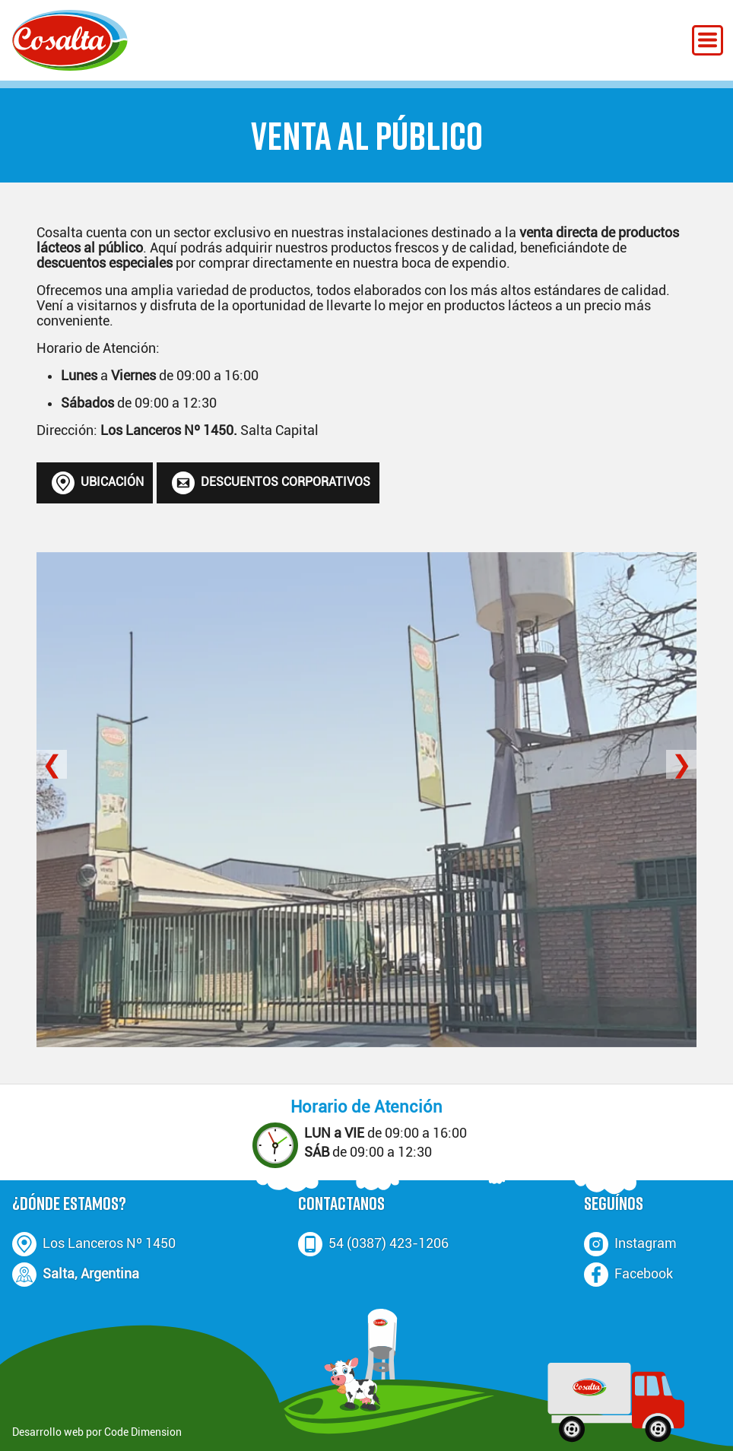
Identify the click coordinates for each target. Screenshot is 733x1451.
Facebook (643, 1273)
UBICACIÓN (98, 482)
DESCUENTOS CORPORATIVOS (271, 482)
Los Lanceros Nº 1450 (109, 1243)
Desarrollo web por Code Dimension (97, 1432)
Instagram (645, 1243)
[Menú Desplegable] (707, 40)
